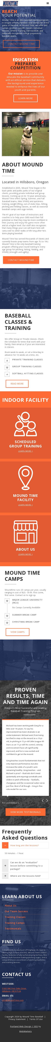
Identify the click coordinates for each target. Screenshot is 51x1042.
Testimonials (13, 928)
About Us (10, 905)
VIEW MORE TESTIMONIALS (25, 812)
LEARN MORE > (25, 451)
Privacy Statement (17, 1019)
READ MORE (17, 383)
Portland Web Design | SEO (24, 1026)
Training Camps (14, 922)
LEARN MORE (25, 98)
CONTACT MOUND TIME (21, 43)
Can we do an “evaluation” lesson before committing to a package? (22, 865)
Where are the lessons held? (21, 876)
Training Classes (15, 917)
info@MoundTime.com (13, 1000)
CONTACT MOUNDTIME (21, 260)
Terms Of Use (36, 1019)
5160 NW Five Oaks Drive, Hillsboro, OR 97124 (14, 989)
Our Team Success (16, 911)
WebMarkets (25, 1031)
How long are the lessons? (20, 845)
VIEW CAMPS (17, 632)
